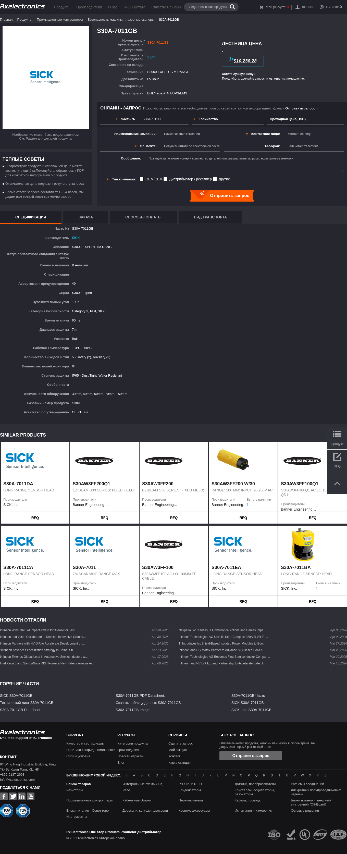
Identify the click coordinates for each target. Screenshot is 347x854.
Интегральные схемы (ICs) (143, 784)
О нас (112, 7)
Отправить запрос (250, 755)
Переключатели (191, 800)
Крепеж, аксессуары (194, 810)
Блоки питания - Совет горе (87, 810)
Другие (224, 179)
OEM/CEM (154, 179)
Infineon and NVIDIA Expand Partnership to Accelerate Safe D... (222, 663)
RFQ (35, 518)
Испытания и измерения (253, 810)
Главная (6, 19)
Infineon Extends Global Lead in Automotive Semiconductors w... (44, 657)
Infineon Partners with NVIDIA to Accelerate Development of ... (42, 643)
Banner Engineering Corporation (90, 505)
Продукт (337, 444)
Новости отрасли (130, 756)
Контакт (174, 756)
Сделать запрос (180, 743)
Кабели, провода (248, 800)
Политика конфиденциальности (90, 750)
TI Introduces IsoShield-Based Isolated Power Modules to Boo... (222, 643)
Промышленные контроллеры (60, 19)
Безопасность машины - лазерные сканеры (121, 19)
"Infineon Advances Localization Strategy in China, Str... (38, 650)
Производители (89, 7)
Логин (307, 7)
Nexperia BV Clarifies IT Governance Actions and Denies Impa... (222, 630)
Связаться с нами (166, 7)
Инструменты (76, 817)
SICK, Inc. (11, 505)
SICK (151, 57)
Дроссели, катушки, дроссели (145, 810)
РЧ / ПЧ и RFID (190, 784)
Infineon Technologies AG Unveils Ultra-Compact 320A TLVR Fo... (223, 637)
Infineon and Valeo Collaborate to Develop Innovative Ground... (43, 637)
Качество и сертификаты (85, 743)
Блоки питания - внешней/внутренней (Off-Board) (311, 802)
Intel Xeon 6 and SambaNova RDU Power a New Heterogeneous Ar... (47, 663)
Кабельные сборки (136, 800)
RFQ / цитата (134, 7)
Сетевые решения (305, 810)
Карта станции (179, 762)
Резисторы (74, 790)
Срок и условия (78, 756)
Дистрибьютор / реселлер (190, 179)
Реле (126, 790)
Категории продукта (132, 743)
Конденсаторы (190, 790)
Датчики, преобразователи (255, 784)
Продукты (62, 7)
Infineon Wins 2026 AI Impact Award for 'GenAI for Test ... (39, 630)
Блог (121, 762)
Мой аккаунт (178, 750)
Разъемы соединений (307, 784)
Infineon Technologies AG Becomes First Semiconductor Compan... (224, 657)
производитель (128, 750)
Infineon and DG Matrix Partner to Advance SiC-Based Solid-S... (222, 650)
